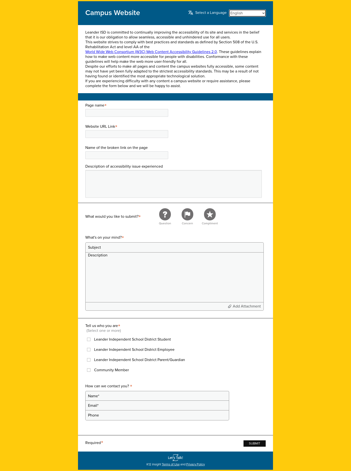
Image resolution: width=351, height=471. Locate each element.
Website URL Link (102, 126)
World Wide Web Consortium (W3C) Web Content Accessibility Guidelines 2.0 (151, 51)
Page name (96, 105)
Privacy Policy (195, 464)
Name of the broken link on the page (116, 147)
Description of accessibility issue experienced (124, 166)
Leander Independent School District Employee (134, 349)
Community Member (111, 370)
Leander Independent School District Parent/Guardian (139, 359)
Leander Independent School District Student (132, 339)
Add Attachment (247, 306)
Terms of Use (171, 464)
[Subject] (174, 247)
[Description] (174, 277)
